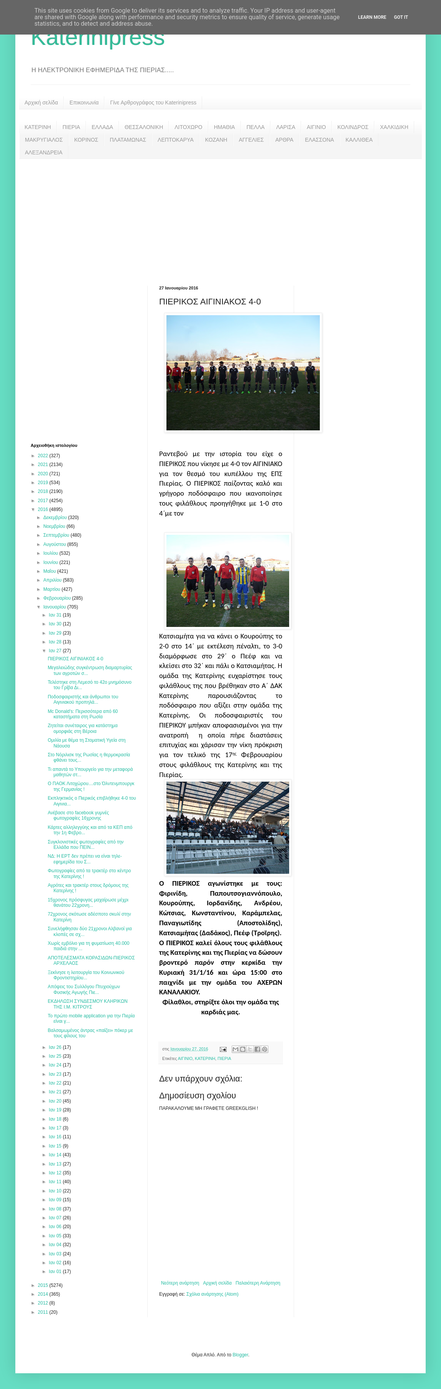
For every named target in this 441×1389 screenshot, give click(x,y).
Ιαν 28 (56, 642)
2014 (43, 1294)
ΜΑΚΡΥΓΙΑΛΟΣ (44, 140)
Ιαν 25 (56, 1056)
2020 (43, 473)
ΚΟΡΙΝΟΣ (86, 140)
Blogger (240, 1355)
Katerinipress (98, 37)
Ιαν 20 (56, 1101)
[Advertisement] (220, 216)
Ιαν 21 (56, 1092)
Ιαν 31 (56, 615)
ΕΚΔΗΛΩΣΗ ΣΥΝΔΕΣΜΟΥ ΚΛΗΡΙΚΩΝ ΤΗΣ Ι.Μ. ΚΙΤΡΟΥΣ (87, 1004)
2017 (43, 500)
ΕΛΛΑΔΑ (102, 127)
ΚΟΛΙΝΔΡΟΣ (353, 127)
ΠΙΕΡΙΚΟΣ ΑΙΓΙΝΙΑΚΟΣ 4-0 (75, 658)
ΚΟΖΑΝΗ (216, 140)
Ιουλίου (51, 553)
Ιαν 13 (56, 1164)
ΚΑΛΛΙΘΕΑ (359, 140)
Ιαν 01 (56, 1271)
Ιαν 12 (56, 1173)
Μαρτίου (52, 589)
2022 (43, 455)
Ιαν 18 (56, 1119)
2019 (43, 482)
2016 (43, 509)
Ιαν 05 (56, 1236)
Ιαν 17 (56, 1128)
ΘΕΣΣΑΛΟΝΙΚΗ (144, 127)
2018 (43, 491)
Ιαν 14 (56, 1155)
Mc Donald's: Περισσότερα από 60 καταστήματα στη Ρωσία (83, 714)
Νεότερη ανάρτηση (180, 1283)
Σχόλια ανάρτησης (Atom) (212, 1294)
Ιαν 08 (56, 1209)
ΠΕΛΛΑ (256, 127)
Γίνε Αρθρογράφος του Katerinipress (153, 102)
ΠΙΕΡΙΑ (71, 127)
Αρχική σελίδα (41, 102)
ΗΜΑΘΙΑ (224, 127)
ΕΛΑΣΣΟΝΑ (319, 140)
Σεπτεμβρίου (57, 535)
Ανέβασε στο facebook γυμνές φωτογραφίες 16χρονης (78, 815)
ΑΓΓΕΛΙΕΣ (251, 140)
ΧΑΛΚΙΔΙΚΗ (394, 127)
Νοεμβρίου (55, 526)
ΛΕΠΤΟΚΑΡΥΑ (176, 140)
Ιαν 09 (56, 1199)
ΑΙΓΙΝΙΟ (316, 127)
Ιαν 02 (56, 1262)
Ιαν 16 (56, 1136)
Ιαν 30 (56, 624)
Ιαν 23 (56, 1074)
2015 (43, 1285)
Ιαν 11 (56, 1181)
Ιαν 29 (56, 633)
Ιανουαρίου (55, 607)
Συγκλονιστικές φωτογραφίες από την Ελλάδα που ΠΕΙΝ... (85, 844)
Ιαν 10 (56, 1191)
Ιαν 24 (56, 1065)
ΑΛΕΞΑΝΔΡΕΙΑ (44, 152)
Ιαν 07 (56, 1217)
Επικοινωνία (84, 102)
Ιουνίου (51, 562)
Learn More (372, 17)
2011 (43, 1312)
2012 (43, 1303)
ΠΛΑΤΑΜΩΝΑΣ (128, 140)
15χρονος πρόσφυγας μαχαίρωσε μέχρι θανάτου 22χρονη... (88, 902)
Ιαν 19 (56, 1110)
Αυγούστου (55, 544)
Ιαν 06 (56, 1226)
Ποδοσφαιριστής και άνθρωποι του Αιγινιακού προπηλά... (83, 699)
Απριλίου (53, 580)
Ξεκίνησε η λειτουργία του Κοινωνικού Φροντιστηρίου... (86, 975)
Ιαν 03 (56, 1254)
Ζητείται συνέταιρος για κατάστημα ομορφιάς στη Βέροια (82, 728)
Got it (401, 17)
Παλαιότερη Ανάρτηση (257, 1283)
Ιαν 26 (56, 1047)
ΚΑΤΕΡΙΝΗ (38, 127)
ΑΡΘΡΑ (284, 140)
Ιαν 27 (56, 650)
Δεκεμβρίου (55, 517)
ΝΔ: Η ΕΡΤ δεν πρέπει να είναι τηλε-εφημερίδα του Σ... (85, 858)
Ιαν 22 (56, 1083)
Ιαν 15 (56, 1146)
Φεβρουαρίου (57, 598)
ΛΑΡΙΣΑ (285, 127)
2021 (43, 464)
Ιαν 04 (56, 1244)
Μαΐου (50, 571)
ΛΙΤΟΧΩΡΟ (188, 127)
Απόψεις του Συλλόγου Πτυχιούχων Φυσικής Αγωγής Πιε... (84, 989)
